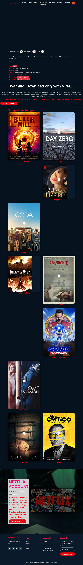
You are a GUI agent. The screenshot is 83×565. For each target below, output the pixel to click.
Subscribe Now (67, 554)
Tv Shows (28, 546)
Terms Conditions (48, 550)
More (59, 2)
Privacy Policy (47, 548)
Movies (27, 543)
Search (27, 548)
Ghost (55, 562)
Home (24, 2)
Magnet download (9, 103)
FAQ (44, 543)
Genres (52, 2)
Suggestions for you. (21, 110)
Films (35, 2)
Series (30, 2)
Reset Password (47, 546)
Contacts (43, 4)
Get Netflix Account (17, 521)
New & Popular (43, 2)
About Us (45, 541)
